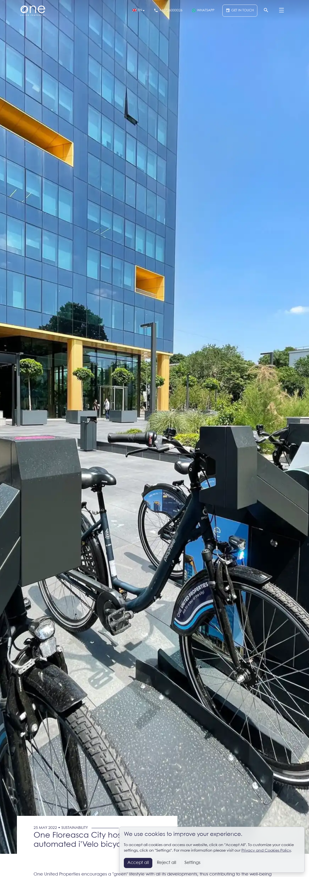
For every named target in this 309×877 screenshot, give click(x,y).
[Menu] (281, 10)
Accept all (138, 863)
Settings (192, 863)
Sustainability (74, 828)
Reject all (166, 863)
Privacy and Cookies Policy (266, 850)
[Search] (266, 10)
